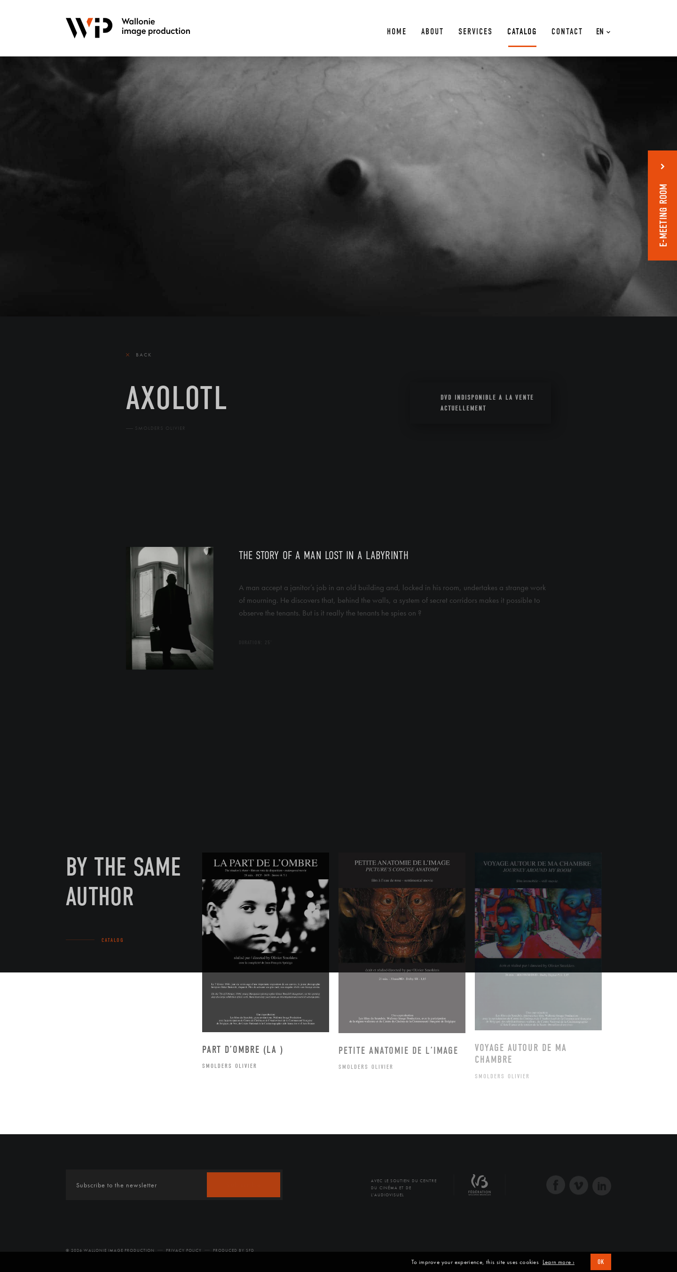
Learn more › (559, 1262)
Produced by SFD (233, 1250)
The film (142, 491)
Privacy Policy (184, 1250)
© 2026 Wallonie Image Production (110, 1250)
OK (601, 1262)
